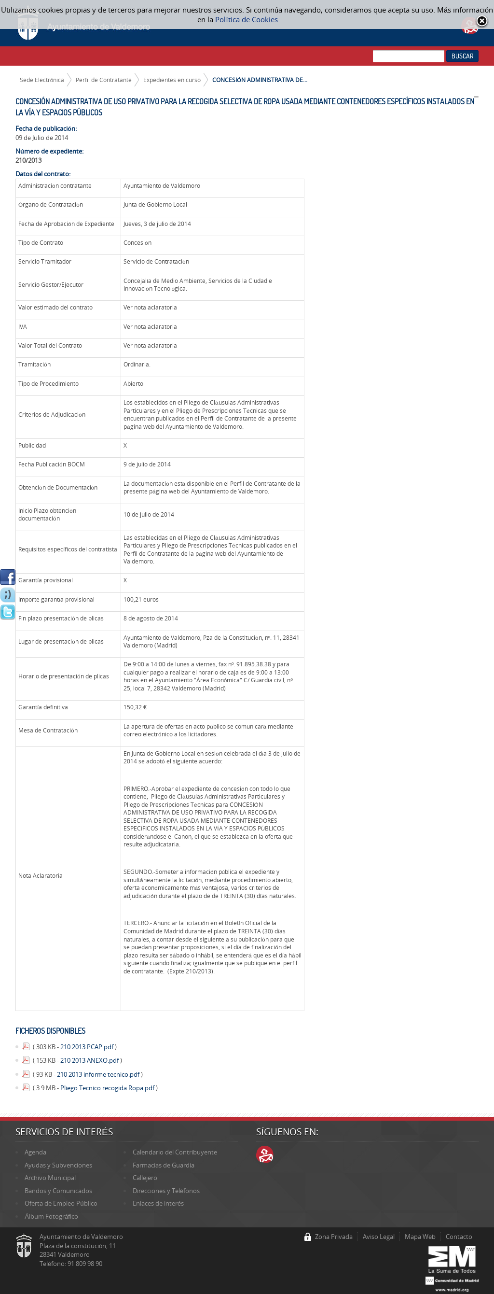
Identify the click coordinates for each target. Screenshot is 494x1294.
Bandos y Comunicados (58, 1190)
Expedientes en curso (172, 80)
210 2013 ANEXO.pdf (90, 1060)
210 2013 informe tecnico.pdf (99, 1074)
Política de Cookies (246, 19)
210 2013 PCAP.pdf (87, 1046)
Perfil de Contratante (104, 80)
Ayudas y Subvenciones (58, 1165)
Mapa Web (420, 1236)
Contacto (459, 1236)
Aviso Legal (379, 1236)
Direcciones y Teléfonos (166, 1190)
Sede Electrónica (42, 80)
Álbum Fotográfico (51, 1216)
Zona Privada (334, 1236)
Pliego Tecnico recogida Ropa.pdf (108, 1087)
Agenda (35, 1152)
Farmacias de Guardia (163, 1165)
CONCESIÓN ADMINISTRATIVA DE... (259, 80)
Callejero (145, 1177)
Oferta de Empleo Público (61, 1203)
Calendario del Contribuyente (175, 1152)
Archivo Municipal (50, 1177)
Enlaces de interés (158, 1203)
